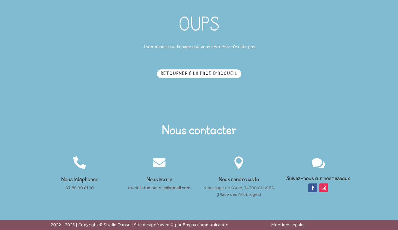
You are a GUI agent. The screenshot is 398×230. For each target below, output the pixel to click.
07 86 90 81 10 (79, 187)
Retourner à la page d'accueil (199, 73)
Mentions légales (288, 224)
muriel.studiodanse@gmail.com (159, 187)
